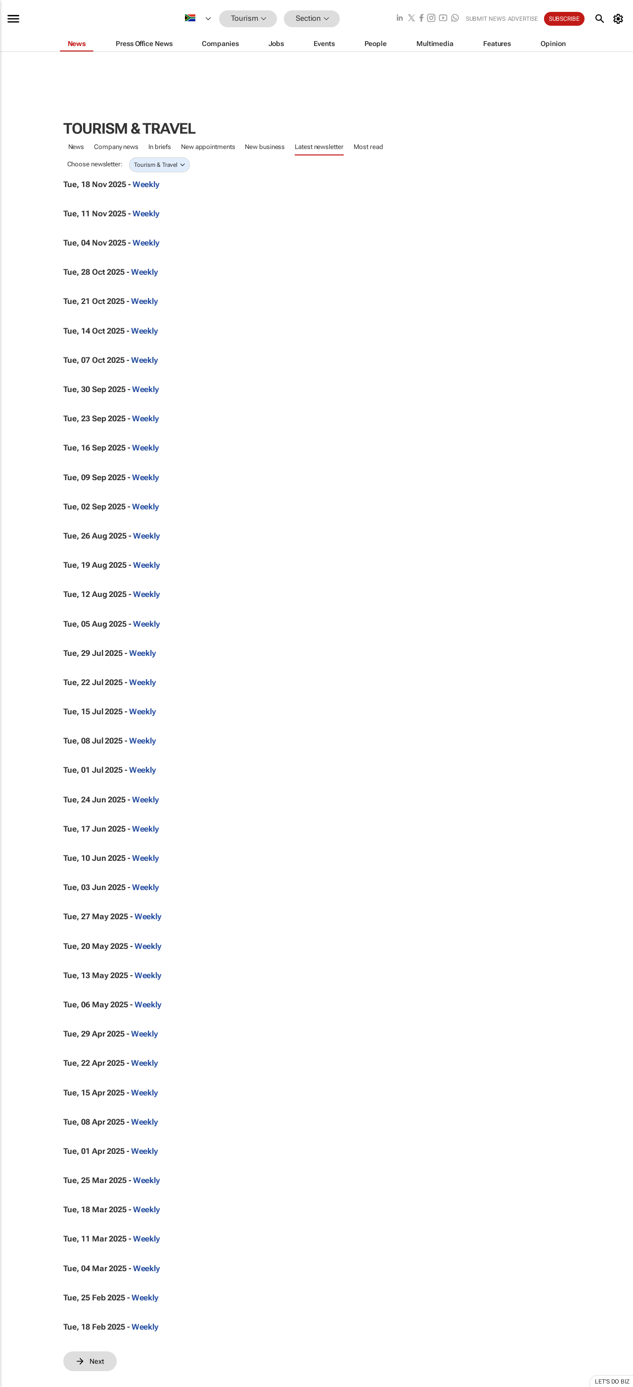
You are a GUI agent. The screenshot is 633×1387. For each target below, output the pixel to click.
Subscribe (564, 18)
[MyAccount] (620, 18)
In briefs (159, 146)
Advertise (523, 19)
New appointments (208, 146)
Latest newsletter (319, 146)
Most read (368, 146)
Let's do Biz (612, 1381)
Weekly (146, 184)
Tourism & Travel (156, 164)
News (76, 146)
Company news (116, 146)
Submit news (485, 19)
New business (265, 146)
